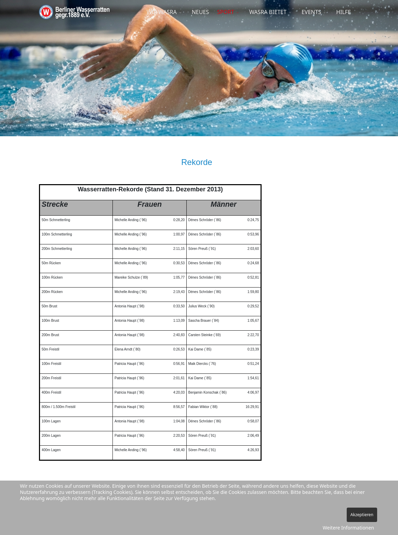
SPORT (225, 12)
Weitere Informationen (348, 527)
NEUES (200, 12)
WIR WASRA (162, 12)
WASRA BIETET (268, 12)
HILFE (343, 12)
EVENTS (311, 12)
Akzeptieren (361, 515)
